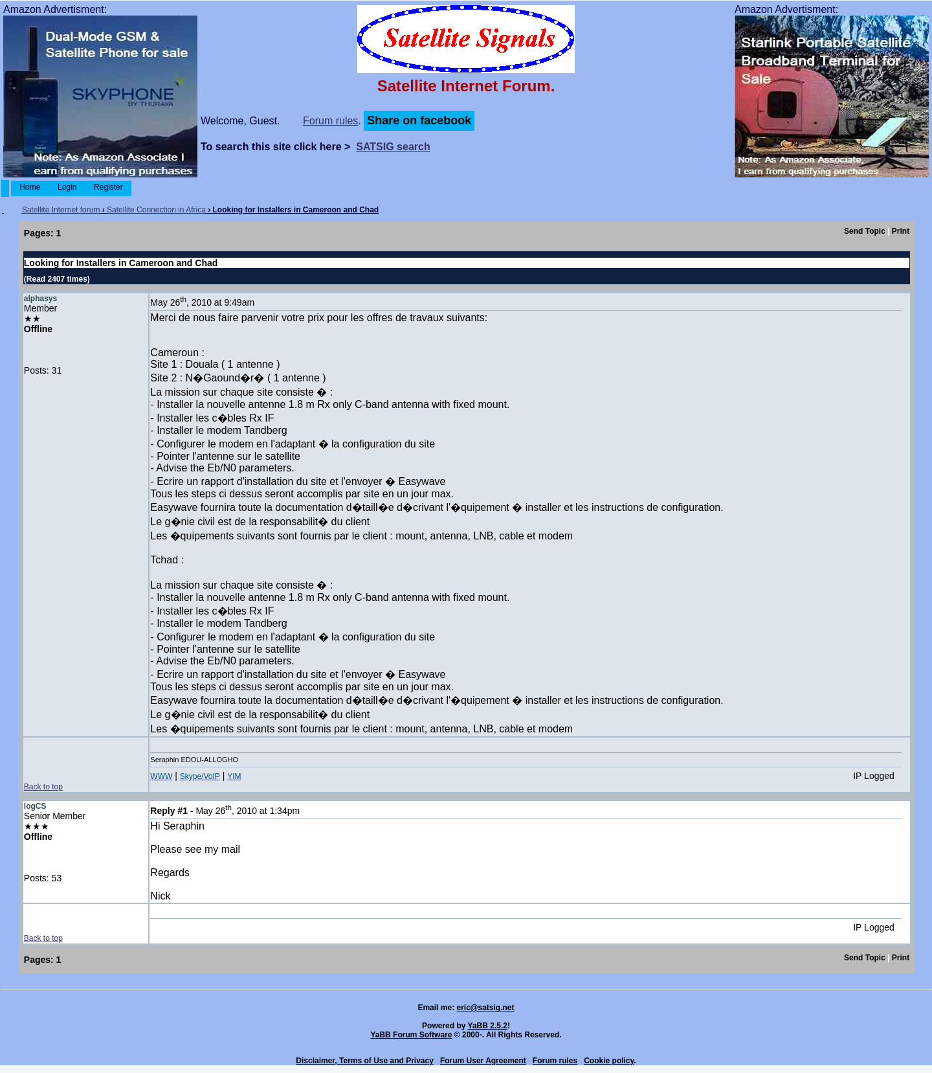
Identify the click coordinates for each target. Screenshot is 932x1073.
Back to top (43, 786)
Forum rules (330, 120)
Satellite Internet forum (61, 209)
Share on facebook (419, 120)
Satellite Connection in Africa (156, 209)
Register (108, 187)
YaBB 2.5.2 (487, 1025)
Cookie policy (609, 1060)
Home (30, 187)
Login (67, 187)
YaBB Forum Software (411, 1034)
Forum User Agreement (483, 1060)
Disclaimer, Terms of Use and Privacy (365, 1060)
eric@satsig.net (485, 1007)
